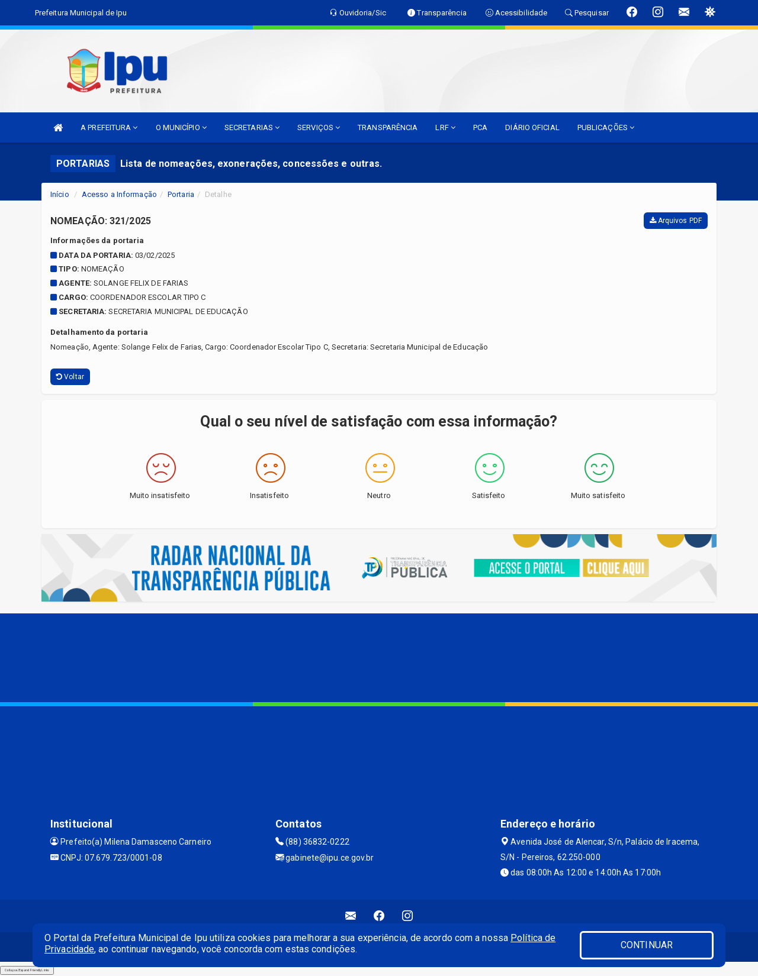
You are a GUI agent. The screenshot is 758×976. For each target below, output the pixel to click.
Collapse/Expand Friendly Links (27, 970)
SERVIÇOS (318, 127)
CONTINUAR (647, 945)
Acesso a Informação (119, 194)
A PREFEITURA (109, 127)
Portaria (181, 194)
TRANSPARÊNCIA (387, 127)
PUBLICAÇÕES (605, 127)
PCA (480, 127)
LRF (445, 127)
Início (59, 194)
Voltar (70, 377)
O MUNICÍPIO (181, 127)
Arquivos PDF (676, 220)
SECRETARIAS (252, 127)
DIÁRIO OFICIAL (532, 127)
